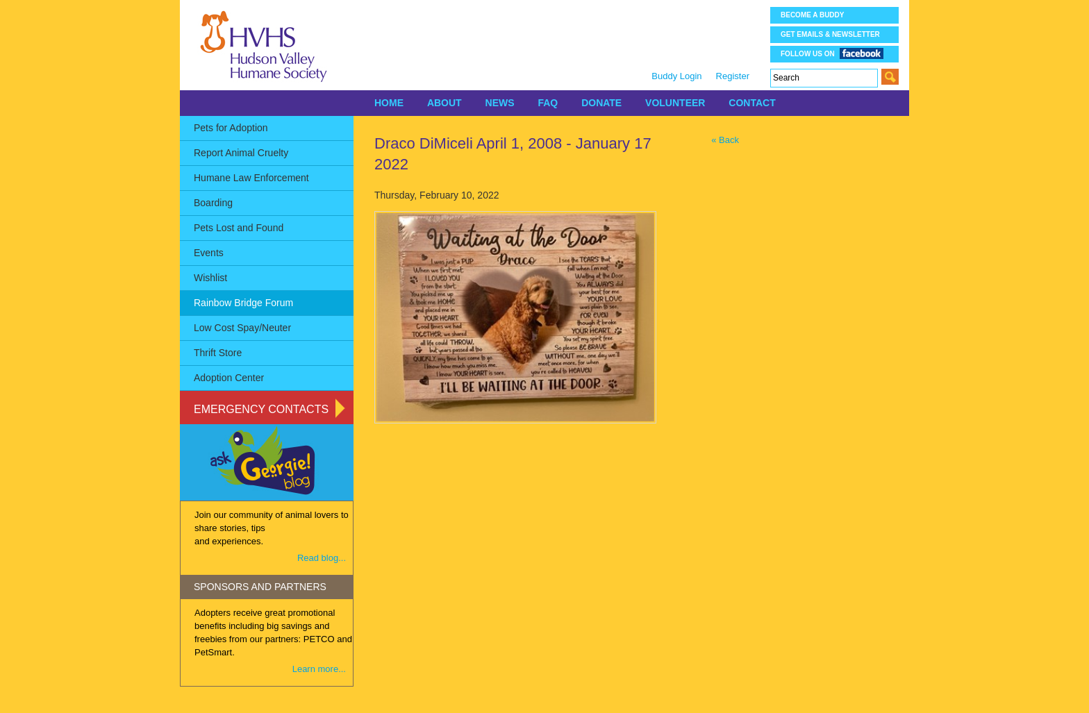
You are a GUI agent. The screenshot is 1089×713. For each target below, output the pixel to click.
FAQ (548, 102)
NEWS (500, 102)
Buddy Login (676, 76)
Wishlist (210, 277)
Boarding (213, 202)
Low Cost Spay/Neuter (242, 327)
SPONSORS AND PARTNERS (260, 586)
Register (732, 76)
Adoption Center (229, 377)
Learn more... (319, 669)
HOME (389, 102)
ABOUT (444, 102)
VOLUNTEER (675, 102)
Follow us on (832, 53)
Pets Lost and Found (238, 227)
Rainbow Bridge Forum (243, 302)
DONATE (601, 102)
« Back (725, 140)
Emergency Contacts (261, 409)
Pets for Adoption (231, 127)
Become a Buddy (812, 15)
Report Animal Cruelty (241, 152)
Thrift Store (218, 352)
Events (209, 252)
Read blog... (321, 558)
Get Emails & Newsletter (830, 34)
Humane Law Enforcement (251, 177)
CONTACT (752, 102)
